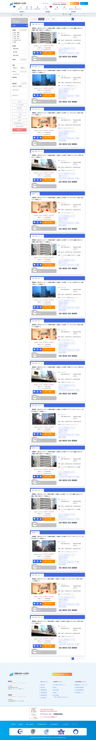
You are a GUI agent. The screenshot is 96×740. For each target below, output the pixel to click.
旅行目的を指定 (19, 126)
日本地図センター (79, 692)
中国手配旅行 (37, 9)
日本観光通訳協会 (79, 690)
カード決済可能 (19, 104)
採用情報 (21, 724)
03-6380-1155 (62, 674)
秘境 (31, 9)
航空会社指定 (24, 83)
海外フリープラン (63, 50)
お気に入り (67, 14)
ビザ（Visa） (45, 9)
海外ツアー (20, 9)
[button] (19, 25)
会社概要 (13, 724)
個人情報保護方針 (54, 724)
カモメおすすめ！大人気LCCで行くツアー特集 (69, 53)
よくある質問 (65, 724)
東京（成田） (16, 32)
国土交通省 (56, 690)
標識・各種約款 (30, 724)
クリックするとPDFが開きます (48, 717)
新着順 (53, 19)
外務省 (55, 692)
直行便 (19, 101)
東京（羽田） (16, 34)
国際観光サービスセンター (81, 684)
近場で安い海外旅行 (63, 91)
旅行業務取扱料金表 (42, 724)
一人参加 (19, 114)
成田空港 (43, 684)
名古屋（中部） (16, 40)
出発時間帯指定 (23, 59)
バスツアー (64, 9)
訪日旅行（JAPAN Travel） (75, 9)
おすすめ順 (34, 19)
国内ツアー (57, 9)
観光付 (19, 117)
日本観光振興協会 (79, 687)
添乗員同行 (19, 108)
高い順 (47, 19)
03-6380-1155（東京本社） (60, 4)
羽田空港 (43, 687)
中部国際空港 (44, 692)
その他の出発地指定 (22, 30)
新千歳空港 (43, 697)
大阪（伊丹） (16, 38)
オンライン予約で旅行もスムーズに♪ (67, 48)
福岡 (14, 42)
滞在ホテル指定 (23, 71)
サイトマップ (75, 724)
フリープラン (19, 111)
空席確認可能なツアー (19, 123)
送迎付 (19, 120)
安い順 (41, 19)
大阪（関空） (16, 36)
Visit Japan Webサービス (59, 684)
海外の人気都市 (62, 98)
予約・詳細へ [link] (49, 53)
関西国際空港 (44, 690)
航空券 (26, 9)
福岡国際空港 (44, 695)
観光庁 (55, 687)
